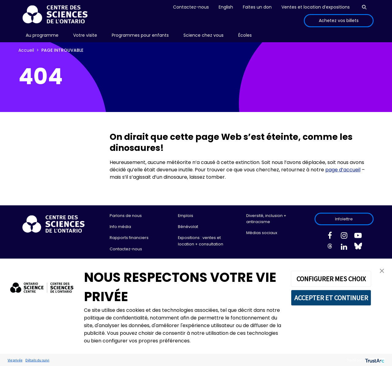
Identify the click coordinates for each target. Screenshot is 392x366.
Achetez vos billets (339, 20)
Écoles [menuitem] (245, 35)
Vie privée (15, 360)
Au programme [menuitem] (42, 35)
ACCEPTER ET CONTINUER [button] (331, 297)
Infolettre (344, 219)
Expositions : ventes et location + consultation (200, 240)
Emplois (185, 215)
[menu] (42, 35)
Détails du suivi (37, 360)
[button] (382, 270)
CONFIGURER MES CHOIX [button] (331, 278)
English (226, 7)
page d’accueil (342, 169)
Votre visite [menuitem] (85, 35)
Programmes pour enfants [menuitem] (140, 35)
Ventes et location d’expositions (315, 7)
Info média (120, 226)
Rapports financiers (129, 237)
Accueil (26, 50)
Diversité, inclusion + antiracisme (266, 218)
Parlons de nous (126, 215)
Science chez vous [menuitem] (203, 35)
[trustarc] (374, 360)
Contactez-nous (191, 7)
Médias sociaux (261, 232)
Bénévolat (188, 226)
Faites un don (257, 7)
